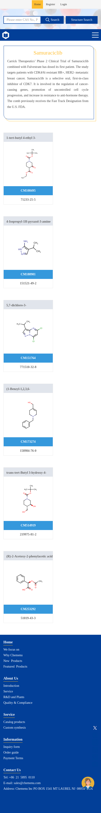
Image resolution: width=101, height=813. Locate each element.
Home (37, 4)
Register (50, 4)
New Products (12, 661)
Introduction (11, 685)
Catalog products (14, 722)
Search (52, 19)
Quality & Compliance (18, 702)
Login (63, 4)
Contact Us (12, 770)
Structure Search (81, 19)
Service (8, 691)
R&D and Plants (13, 697)
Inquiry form (11, 747)
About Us (10, 678)
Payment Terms (13, 758)
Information (13, 739)
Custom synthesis (14, 727)
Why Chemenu (13, 655)
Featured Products (15, 666)
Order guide (11, 752)
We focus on (11, 649)
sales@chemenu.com (27, 783)
